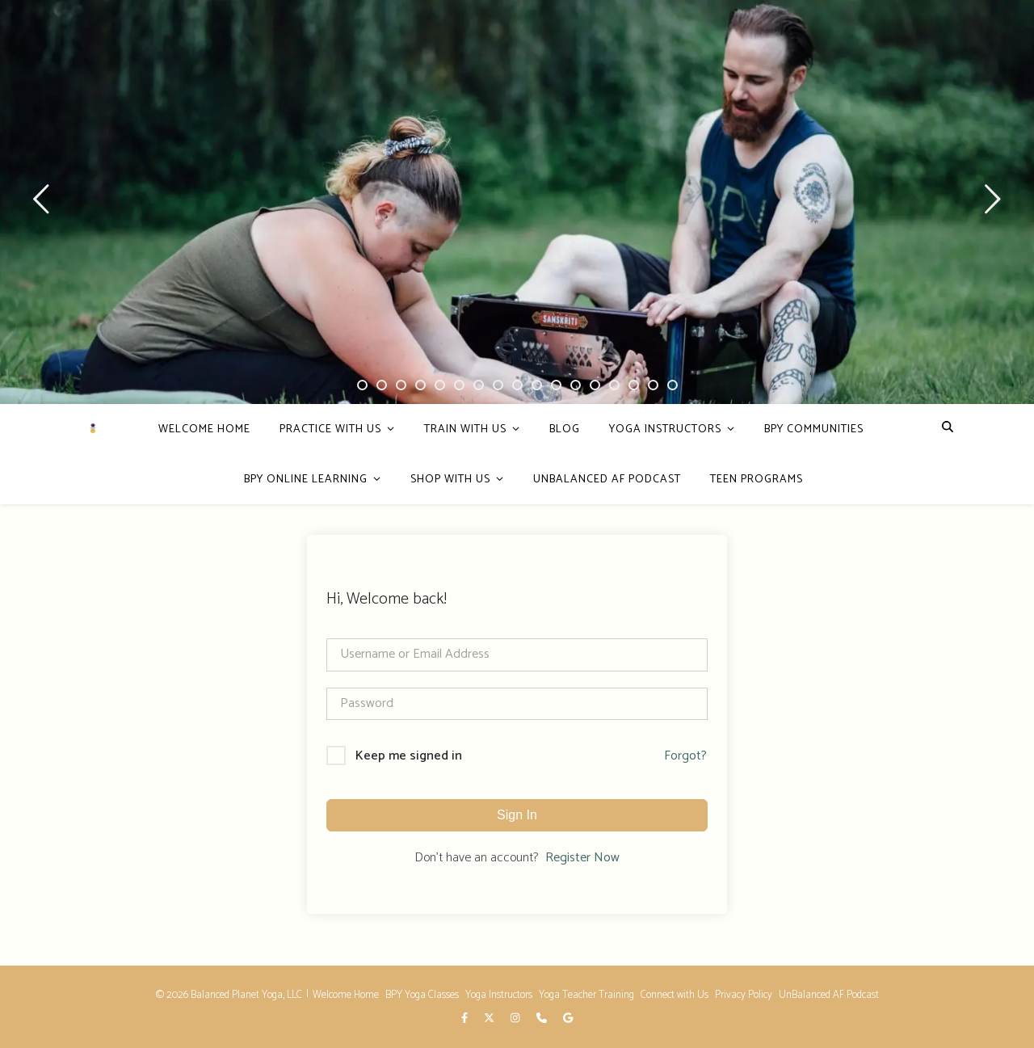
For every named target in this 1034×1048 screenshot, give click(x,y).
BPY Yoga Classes (422, 995)
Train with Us (465, 429)
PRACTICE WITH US (330, 429)
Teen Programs (756, 479)
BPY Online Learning (306, 479)
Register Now (582, 858)
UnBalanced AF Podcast (829, 995)
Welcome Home (204, 429)
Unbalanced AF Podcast (607, 479)
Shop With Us (450, 479)
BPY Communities (814, 429)
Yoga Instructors (665, 429)
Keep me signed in (408, 756)
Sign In (517, 815)
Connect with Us (674, 995)
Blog (564, 429)
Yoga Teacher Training (586, 995)
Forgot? (685, 756)
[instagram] (516, 1019)
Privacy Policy (743, 995)
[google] (568, 1019)
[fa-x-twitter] (490, 1019)
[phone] (542, 1019)
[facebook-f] (465, 1019)
